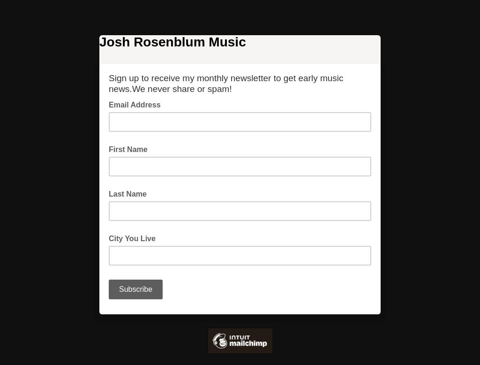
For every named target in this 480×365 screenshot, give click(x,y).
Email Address (137, 104)
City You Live (132, 239)
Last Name (128, 194)
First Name (128, 149)
